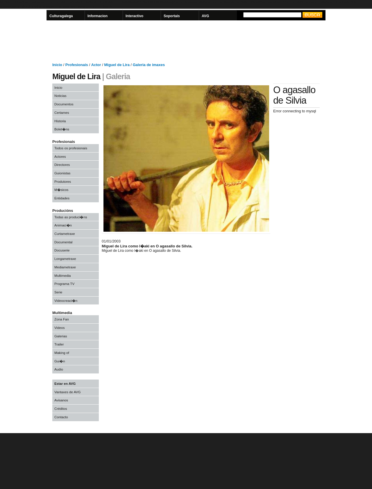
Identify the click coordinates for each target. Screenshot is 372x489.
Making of (61, 353)
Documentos (64, 104)
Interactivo (134, 16)
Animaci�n (63, 225)
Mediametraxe (65, 267)
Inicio (58, 87)
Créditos (60, 408)
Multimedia (62, 275)
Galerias (60, 336)
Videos (59, 327)
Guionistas (62, 173)
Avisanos (61, 400)
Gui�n (59, 361)
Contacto (61, 417)
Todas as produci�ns (70, 217)
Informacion (97, 16)
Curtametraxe (64, 233)
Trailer (59, 344)
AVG (205, 16)
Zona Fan (61, 319)
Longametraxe (65, 259)
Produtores (62, 181)
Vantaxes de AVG (67, 392)
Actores (60, 156)
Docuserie (62, 250)
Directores (62, 164)
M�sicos (61, 190)
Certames (61, 112)
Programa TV (64, 284)
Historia (60, 121)
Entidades (61, 198)
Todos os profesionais (70, 148)
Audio (58, 369)
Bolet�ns (61, 129)
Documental (63, 242)
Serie (58, 292)
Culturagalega (61, 16)
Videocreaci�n (65, 300)
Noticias (60, 96)
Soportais (172, 16)
